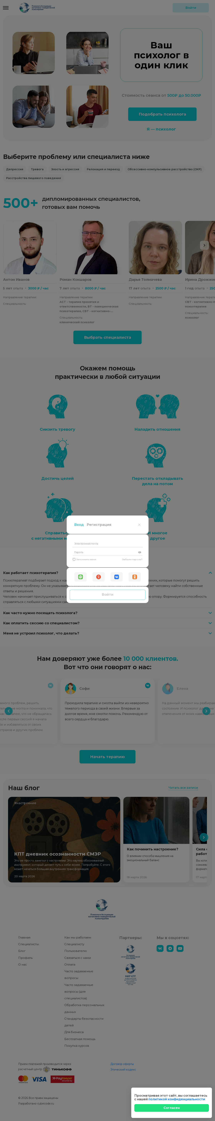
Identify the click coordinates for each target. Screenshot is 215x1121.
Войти (107, 103)
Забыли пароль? (132, 67)
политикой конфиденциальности (177, 1099)
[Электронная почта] (107, 52)
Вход (79, 33)
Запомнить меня (84, 67)
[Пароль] (107, 61)
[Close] (171, 1108)
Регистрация (99, 33)
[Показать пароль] (139, 61)
